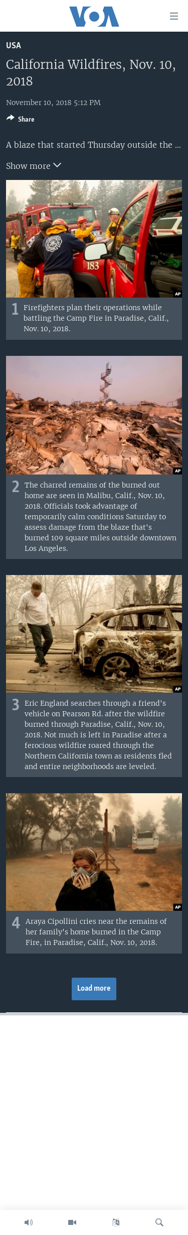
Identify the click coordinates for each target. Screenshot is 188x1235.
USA (13, 46)
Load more (94, 989)
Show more (33, 165)
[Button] (21, 121)
